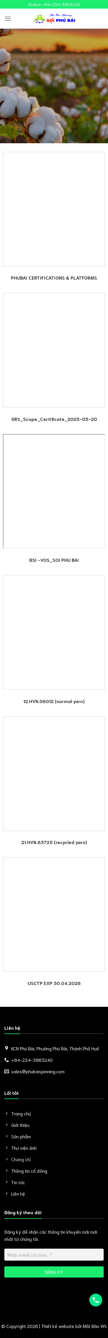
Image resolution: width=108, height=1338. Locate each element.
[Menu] (7, 18)
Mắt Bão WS (95, 1326)
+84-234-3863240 (61, 4)
